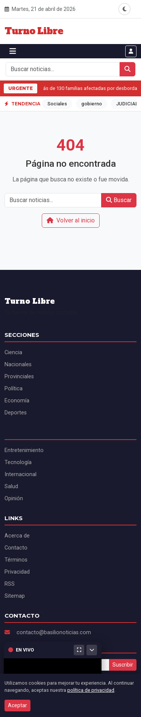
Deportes (16, 412)
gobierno (91, 104)
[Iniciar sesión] (130, 51)
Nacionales (18, 364)
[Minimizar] (91, 650)
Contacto (16, 548)
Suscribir (122, 665)
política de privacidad (90, 690)
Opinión (14, 498)
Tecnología (18, 462)
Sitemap (15, 596)
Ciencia (13, 352)
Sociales (57, 104)
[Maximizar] (79, 650)
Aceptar (17, 705)
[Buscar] (127, 69)
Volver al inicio (71, 220)
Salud (11, 486)
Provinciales (19, 376)
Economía (17, 400)
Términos (16, 560)
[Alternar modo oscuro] (124, 9)
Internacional (20, 474)
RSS (10, 584)
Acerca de (17, 536)
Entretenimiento (24, 450)
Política (14, 388)
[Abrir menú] (13, 51)
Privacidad (17, 572)
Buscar (119, 200)
